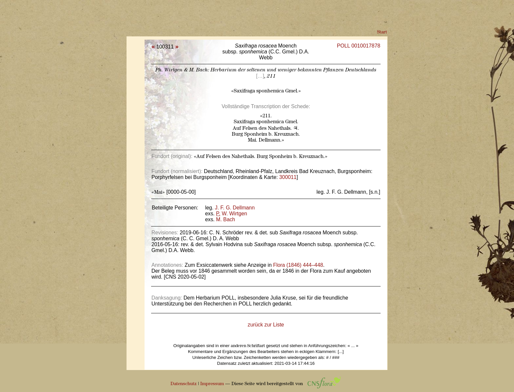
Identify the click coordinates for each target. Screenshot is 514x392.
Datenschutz (183, 384)
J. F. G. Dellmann (235, 207)
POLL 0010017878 (358, 46)
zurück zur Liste (266, 324)
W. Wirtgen (231, 213)
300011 (288, 177)
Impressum (212, 384)
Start (382, 32)
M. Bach (225, 219)
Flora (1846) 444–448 (298, 265)
